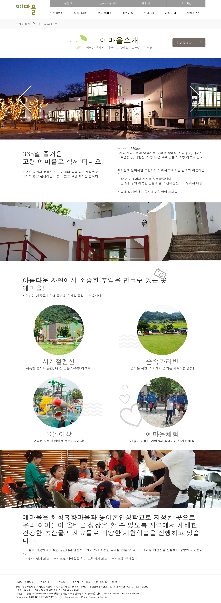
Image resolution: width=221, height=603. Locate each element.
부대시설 (149, 13)
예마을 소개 (45, 24)
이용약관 (44, 581)
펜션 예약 (69, 3)
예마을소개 (193, 13)
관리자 (75, 581)
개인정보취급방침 (24, 581)
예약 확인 (186, 3)
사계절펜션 (57, 13)
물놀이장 (127, 13)
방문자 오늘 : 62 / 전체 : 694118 (103, 581)
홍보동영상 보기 (189, 43)
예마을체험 (105, 13)
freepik (103, 597)
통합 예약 (147, 3)
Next (196, 99)
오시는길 (60, 581)
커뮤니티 (170, 13)
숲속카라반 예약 (108, 3)
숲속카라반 (81, 13)
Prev (24, 99)
